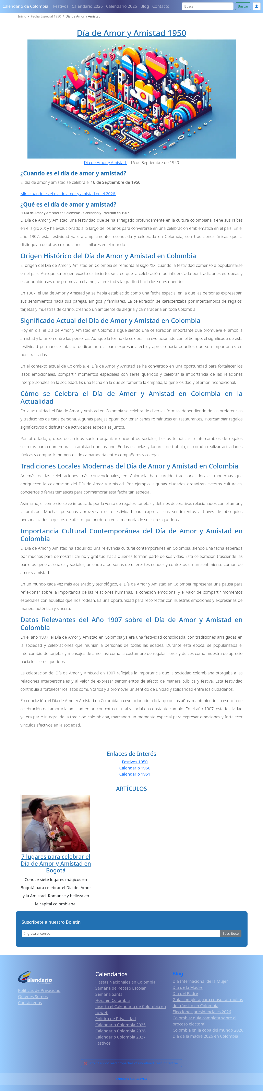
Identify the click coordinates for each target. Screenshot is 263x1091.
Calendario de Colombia (25, 6)
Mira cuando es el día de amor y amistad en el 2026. (68, 193)
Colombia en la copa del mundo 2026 (208, 1030)
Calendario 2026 (87, 6)
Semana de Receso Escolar (120, 988)
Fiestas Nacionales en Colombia (125, 982)
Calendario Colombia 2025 (120, 1025)
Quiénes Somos (33, 996)
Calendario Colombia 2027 (120, 1037)
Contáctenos (30, 1002)
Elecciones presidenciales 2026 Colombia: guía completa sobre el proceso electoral (205, 1018)
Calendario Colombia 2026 (120, 1031)
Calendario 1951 (134, 774)
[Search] (208, 6)
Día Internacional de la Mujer (200, 981)
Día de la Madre (188, 987)
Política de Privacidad (115, 1018)
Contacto (160, 6)
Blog (144, 6)
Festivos (60, 6)
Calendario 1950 (134, 768)
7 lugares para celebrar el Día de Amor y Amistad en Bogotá (56, 863)
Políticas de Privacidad (39, 990)
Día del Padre (185, 993)
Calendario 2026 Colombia (131, 1079)
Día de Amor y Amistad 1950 (131, 32)
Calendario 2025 (121, 6)
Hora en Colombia (112, 1000)
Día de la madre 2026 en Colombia (205, 1036)
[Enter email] (121, 933)
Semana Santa (109, 994)
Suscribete (231, 933)
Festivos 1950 (134, 762)
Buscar (243, 6)
